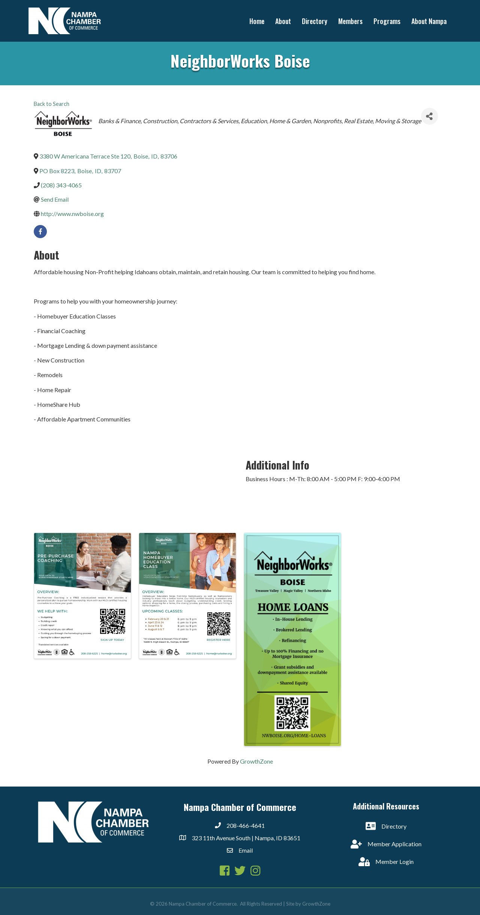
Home (256, 21)
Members (350, 21)
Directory (314, 21)
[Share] (429, 116)
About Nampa (429, 21)
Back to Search (51, 104)
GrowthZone (256, 761)
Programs (387, 21)
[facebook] (40, 231)
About (283, 21)
